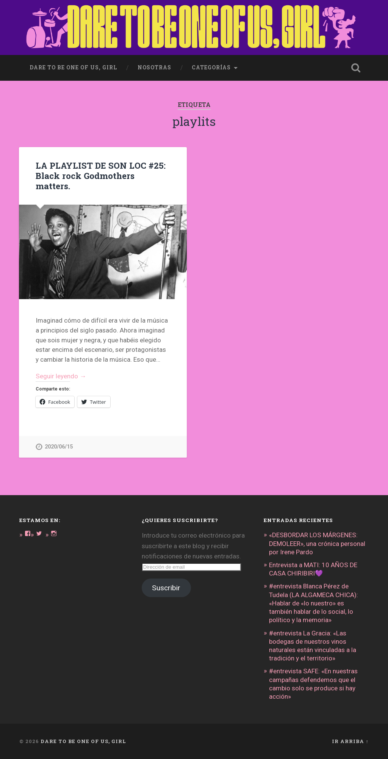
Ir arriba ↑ (350, 741)
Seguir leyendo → (61, 376)
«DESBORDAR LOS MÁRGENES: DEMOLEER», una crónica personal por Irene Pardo (317, 543)
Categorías (211, 67)
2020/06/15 (59, 447)
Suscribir (166, 587)
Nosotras (154, 67)
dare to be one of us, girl (73, 67)
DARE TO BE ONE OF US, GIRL (83, 741)
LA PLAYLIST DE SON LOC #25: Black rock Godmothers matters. (101, 175)
